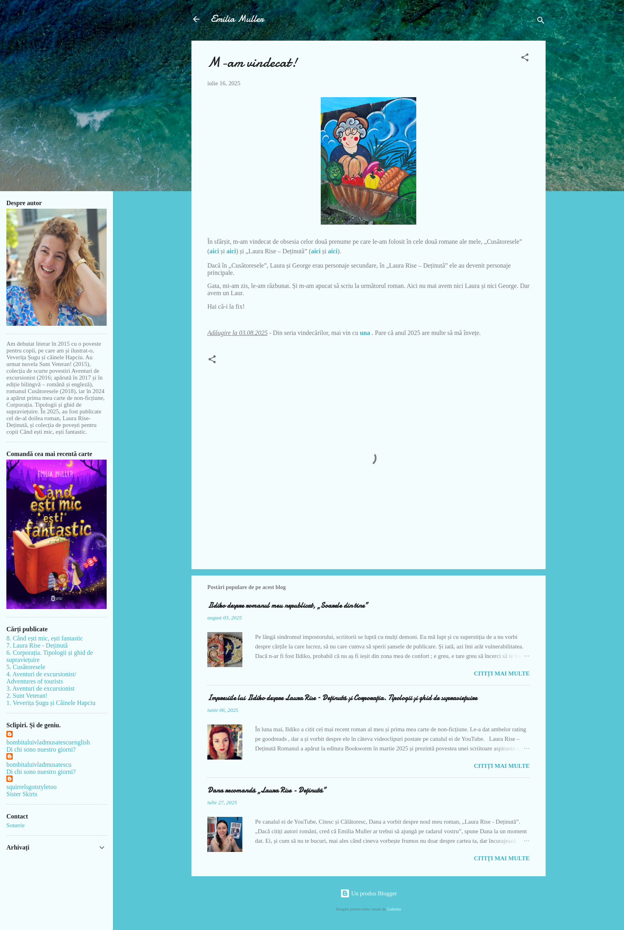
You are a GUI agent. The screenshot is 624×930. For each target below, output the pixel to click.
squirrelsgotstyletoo (31, 786)
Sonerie (15, 825)
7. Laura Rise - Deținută (37, 645)
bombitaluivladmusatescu (39, 764)
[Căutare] (541, 22)
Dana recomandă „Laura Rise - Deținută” (266, 790)
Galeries (394, 909)
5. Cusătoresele (25, 667)
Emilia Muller (237, 18)
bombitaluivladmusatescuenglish (48, 742)
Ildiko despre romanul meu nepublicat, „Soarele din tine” (287, 606)
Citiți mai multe (502, 673)
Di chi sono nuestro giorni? (41, 749)
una (366, 332)
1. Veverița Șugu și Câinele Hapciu (51, 702)
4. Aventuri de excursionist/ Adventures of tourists (41, 678)
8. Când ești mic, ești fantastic (44, 638)
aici (214, 251)
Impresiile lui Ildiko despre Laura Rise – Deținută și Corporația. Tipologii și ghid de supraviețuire (342, 698)
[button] (525, 59)
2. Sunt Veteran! (26, 695)
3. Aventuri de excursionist (40, 688)
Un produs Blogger (368, 893)
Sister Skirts (21, 794)
